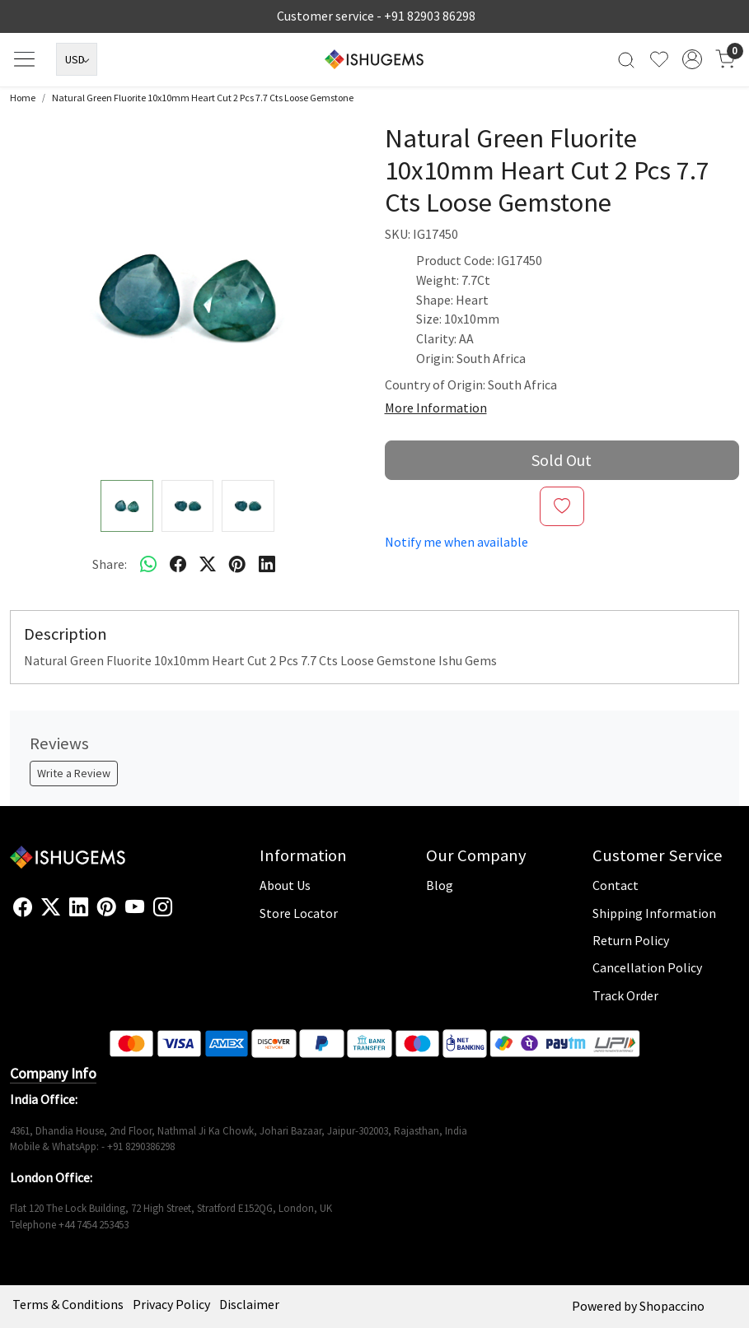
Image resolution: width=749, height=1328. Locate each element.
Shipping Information (654, 913)
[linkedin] (267, 565)
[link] (626, 59)
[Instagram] (163, 907)
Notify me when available (456, 542)
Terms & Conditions (68, 1304)
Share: (109, 564)
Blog (439, 885)
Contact (615, 885)
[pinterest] (237, 565)
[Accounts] (692, 59)
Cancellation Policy (647, 967)
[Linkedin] (78, 907)
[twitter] (207, 565)
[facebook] (178, 565)
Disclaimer (249, 1304)
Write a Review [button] (73, 773)
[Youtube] (134, 907)
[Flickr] (181, 914)
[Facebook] (22, 907)
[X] (50, 907)
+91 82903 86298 (429, 15)
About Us (285, 885)
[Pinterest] (106, 907)
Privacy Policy (171, 1304)
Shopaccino (672, 1306)
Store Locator (299, 913)
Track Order (625, 995)
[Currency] (76, 59)
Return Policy (630, 940)
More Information (436, 407)
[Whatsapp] (148, 565)
